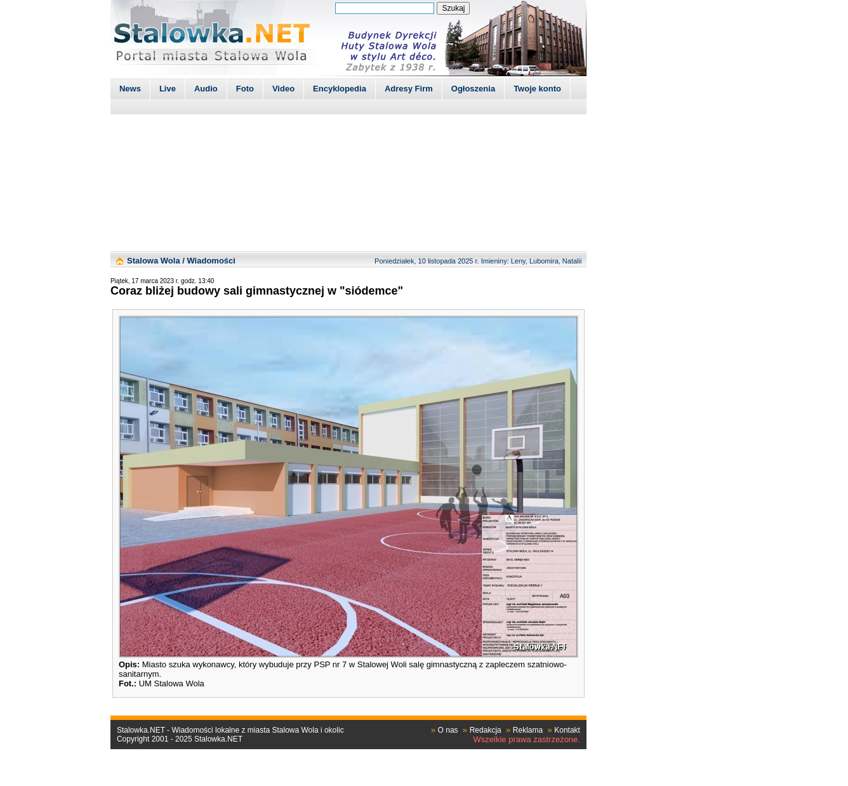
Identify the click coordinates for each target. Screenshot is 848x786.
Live (167, 88)
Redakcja (485, 730)
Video (283, 88)
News (130, 88)
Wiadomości (211, 260)
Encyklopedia (339, 88)
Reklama (528, 730)
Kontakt (567, 730)
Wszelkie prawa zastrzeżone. (527, 739)
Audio (206, 88)
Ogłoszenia (473, 88)
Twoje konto (537, 88)
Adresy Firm (409, 88)
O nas (448, 730)
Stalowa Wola (153, 260)
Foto (245, 88)
